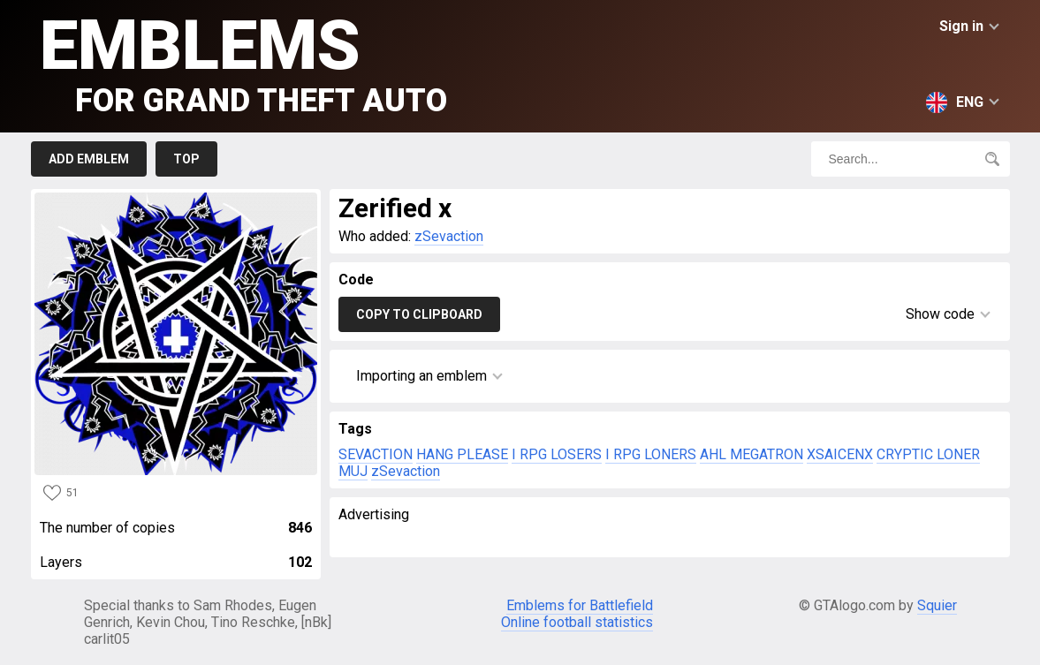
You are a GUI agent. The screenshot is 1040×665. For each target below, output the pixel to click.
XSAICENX (840, 454)
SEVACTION (375, 454)
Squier (937, 605)
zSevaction (448, 236)
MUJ (353, 471)
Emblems (243, 62)
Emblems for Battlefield (579, 605)
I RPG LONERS (650, 454)
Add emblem (89, 159)
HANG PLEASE (462, 454)
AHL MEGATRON (751, 454)
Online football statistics (577, 622)
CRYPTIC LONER (928, 454)
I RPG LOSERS (557, 454)
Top (186, 159)
